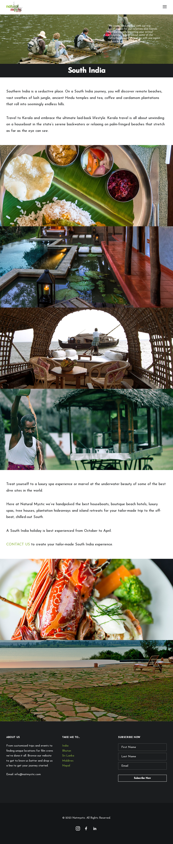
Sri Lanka (68, 755)
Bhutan (66, 750)
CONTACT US (18, 544)
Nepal (66, 765)
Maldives (68, 760)
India (65, 745)
